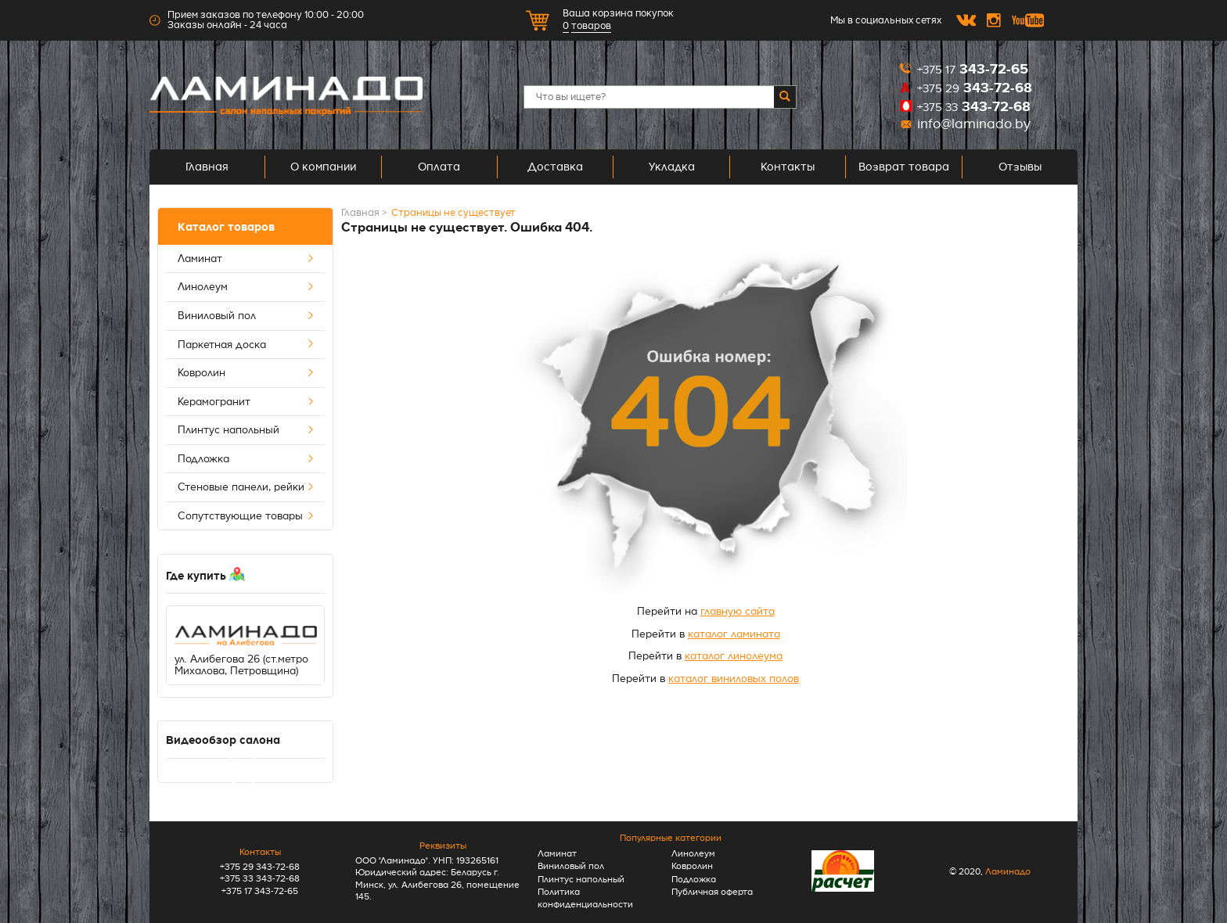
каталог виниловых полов (733, 678)
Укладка (672, 166)
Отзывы (1020, 166)
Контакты (788, 166)
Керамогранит (246, 402)
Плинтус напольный (246, 430)
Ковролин (246, 373)
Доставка (555, 166)
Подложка (246, 459)
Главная (206, 166)
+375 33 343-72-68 (260, 879)
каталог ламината (734, 634)
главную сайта (737, 611)
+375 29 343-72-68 (260, 867)
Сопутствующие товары (246, 516)
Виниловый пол (246, 316)
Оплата (439, 166)
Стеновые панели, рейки (246, 487)
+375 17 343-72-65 (259, 891)
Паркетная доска (246, 345)
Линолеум (246, 287)
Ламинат (246, 259)
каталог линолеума (734, 656)
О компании (323, 166)
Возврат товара (903, 166)
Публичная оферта (712, 892)
